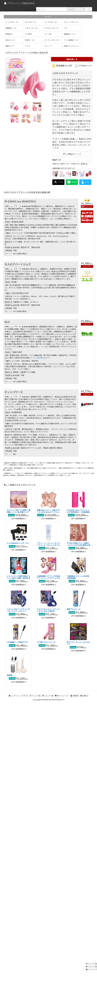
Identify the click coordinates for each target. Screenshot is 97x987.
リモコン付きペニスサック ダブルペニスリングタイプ (18, 610)
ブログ (24, 696)
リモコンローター (32, 28)
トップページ (14, 696)
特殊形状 (8, 34)
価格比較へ (71, 59)
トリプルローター (51, 22)
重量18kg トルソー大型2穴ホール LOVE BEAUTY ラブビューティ (48, 512)
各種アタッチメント (71, 46)
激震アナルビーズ (74, 609)
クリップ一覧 (35, 696)
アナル (27, 46)
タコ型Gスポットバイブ (46, 642)
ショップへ (89, 206)
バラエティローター (52, 28)
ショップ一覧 (47, 696)
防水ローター (10, 40)
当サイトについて (62, 696)
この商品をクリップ (72, 154)
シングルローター (12, 22)
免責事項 (75, 696)
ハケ (65, 28)
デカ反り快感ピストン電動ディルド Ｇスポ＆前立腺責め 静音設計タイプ (78, 545)
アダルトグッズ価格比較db (19, 3)
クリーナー (48, 46)
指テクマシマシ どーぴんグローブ (78, 643)
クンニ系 (47, 34)
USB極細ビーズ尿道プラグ (17, 642)
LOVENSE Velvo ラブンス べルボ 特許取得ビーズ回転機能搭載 (78, 512)
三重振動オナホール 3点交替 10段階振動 (78, 577)
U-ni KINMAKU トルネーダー (18, 543)
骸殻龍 (9, 675)
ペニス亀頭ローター (71, 40)
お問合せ (84, 696)
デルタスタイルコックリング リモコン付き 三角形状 (48, 610)
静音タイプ (9, 46)
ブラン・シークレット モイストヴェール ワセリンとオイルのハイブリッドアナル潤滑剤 (48, 545)
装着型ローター (70, 34)
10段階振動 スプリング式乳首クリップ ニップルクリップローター (48, 578)
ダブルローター (31, 22)
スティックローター (71, 22)
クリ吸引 (28, 34)
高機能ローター (11, 28)
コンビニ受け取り (37, 357)
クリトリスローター (52, 40)
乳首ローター (30, 40)
